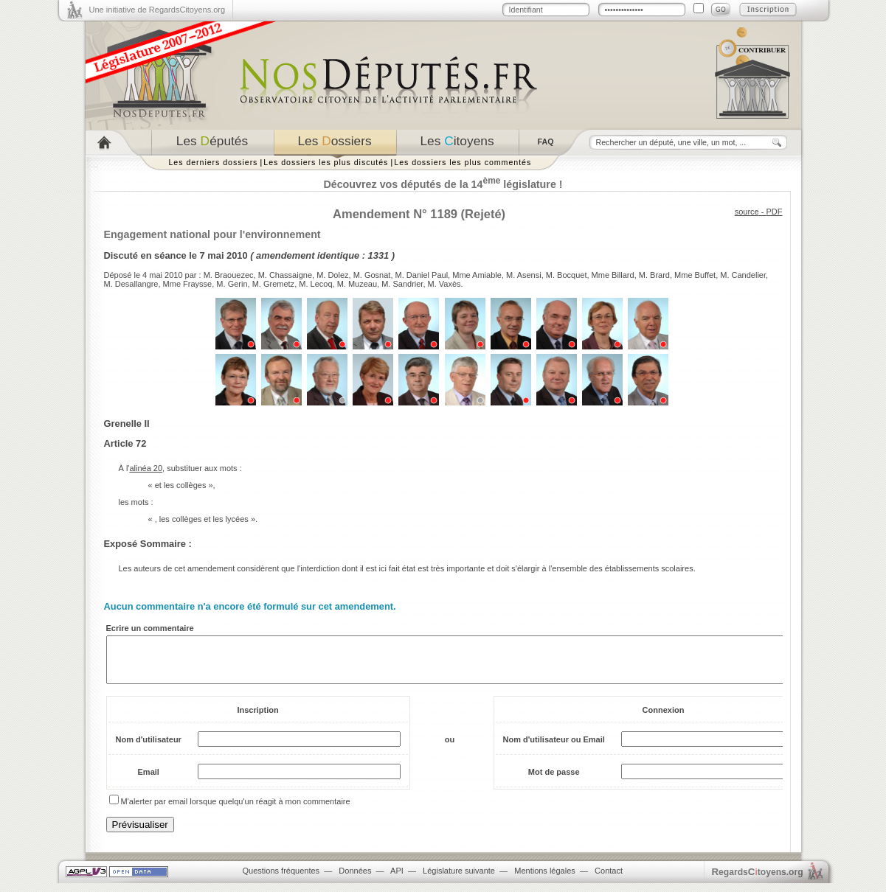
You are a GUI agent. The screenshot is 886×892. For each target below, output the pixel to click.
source (747, 211)
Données (355, 879)
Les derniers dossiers (213, 162)
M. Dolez (332, 275)
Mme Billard (613, 275)
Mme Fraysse (187, 283)
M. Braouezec (229, 275)
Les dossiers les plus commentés (462, 162)
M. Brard (654, 275)
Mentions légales (544, 879)
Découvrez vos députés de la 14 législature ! (442, 184)
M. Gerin (231, 283)
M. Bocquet (566, 275)
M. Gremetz (273, 283)
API (397, 879)
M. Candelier (743, 275)
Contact (609, 879)
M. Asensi (523, 275)
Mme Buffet (695, 275)
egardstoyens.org (757, 880)
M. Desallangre (131, 283)
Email (148, 780)
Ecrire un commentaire (150, 628)
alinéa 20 (145, 468)
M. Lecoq (315, 283)
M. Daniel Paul (422, 275)
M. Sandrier (402, 283)
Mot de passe (554, 780)
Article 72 (125, 443)
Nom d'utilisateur (148, 748)
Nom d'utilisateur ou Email (554, 748)
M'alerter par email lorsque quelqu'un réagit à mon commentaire (235, 810)
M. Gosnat (372, 275)
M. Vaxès (444, 283)
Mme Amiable (477, 275)
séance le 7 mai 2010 (201, 255)
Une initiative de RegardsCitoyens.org (157, 9)
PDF (774, 211)
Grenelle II (127, 423)
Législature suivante (459, 879)
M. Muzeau (357, 283)
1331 (379, 255)
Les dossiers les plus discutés (325, 162)
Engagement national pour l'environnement (212, 234)
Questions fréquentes (281, 879)
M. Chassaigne (285, 275)
